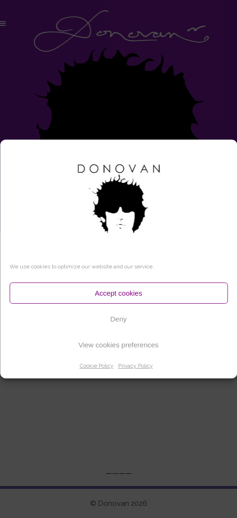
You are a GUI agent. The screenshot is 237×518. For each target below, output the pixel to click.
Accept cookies (118, 293)
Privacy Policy (135, 365)
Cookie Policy (97, 365)
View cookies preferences (118, 345)
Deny (118, 319)
